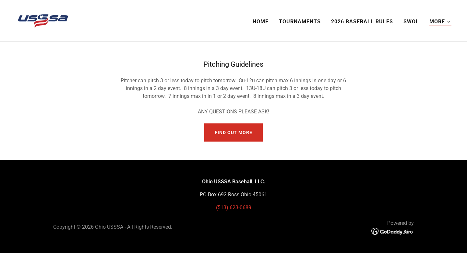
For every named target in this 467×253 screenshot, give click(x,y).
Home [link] (261, 21)
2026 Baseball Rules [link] (362, 21)
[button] (440, 22)
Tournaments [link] (300, 21)
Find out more (233, 132)
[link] (43, 20)
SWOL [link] (411, 21)
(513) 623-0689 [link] (233, 207)
